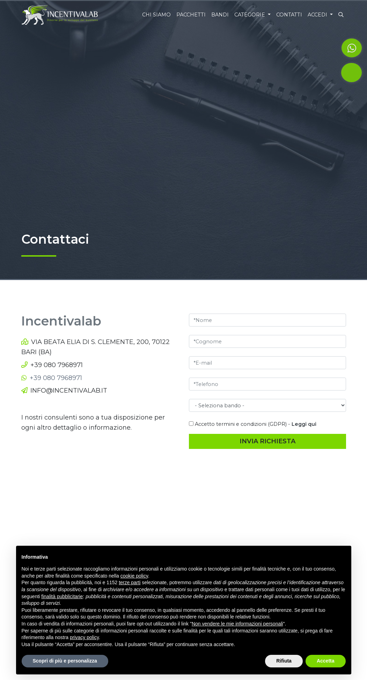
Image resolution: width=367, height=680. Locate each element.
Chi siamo (156, 15)
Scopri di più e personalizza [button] (65, 661)
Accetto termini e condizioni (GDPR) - (252, 424)
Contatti (289, 15)
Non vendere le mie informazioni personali (237, 624)
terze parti (129, 582)
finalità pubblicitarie (62, 596)
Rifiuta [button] (284, 661)
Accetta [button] (326, 661)
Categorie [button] (250, 15)
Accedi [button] (318, 15)
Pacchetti (191, 15)
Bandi (220, 15)
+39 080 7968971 (56, 365)
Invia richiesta (267, 441)
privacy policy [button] (84, 637)
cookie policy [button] (134, 576)
